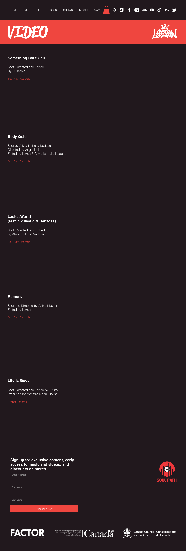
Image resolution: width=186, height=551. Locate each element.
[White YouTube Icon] (151, 10)
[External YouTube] (127, 84)
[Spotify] (114, 10)
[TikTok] (159, 10)
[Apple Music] (136, 10)
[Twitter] (174, 10)
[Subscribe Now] (44, 508)
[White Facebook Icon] (129, 10)
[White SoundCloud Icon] (144, 10)
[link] (106, 10)
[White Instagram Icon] (121, 10)
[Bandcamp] (166, 10)
